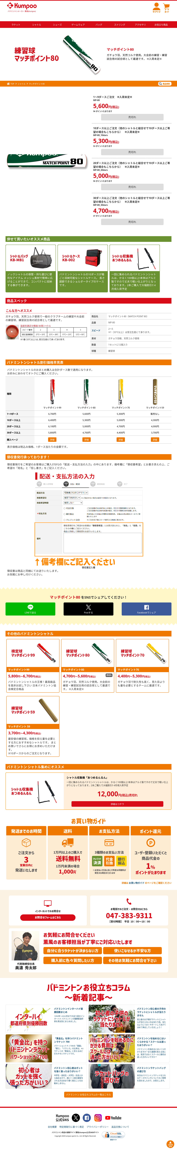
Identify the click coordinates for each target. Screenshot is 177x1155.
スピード (96, 323)
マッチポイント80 (37, 77)
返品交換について (120, 1120)
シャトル (21, 77)
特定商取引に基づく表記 (71, 1120)
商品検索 (164, 77)
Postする (88, 602)
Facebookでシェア (146, 602)
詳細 (52, 433)
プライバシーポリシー (98, 1120)
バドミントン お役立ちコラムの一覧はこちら (88, 1088)
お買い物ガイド (136, 876)
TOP (10, 77)
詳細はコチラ (117, 797)
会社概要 (52, 1120)
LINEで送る (30, 602)
